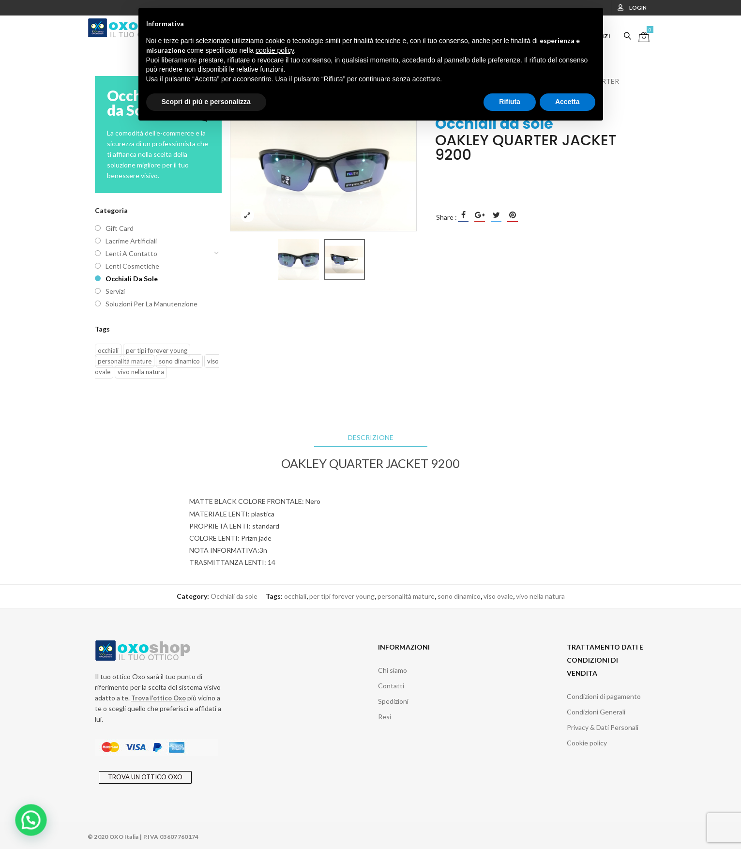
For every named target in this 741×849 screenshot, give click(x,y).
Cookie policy (587, 743)
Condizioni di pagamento (604, 696)
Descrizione (370, 437)
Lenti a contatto (131, 253)
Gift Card (120, 228)
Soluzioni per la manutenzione (151, 304)
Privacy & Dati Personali (602, 727)
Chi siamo (392, 670)
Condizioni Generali (596, 712)
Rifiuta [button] (509, 102)
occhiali (108, 350)
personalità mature (124, 361)
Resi (384, 717)
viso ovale (498, 596)
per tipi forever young (156, 350)
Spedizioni (393, 701)
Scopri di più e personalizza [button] (206, 102)
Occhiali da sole (132, 278)
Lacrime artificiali (131, 241)
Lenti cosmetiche (132, 266)
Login (638, 7)
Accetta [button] (567, 102)
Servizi (115, 291)
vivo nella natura (141, 372)
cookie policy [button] (275, 50)
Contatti (391, 686)
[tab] (370, 437)
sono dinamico (179, 361)
